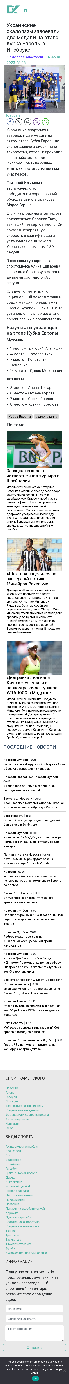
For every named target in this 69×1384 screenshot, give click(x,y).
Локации (12, 1101)
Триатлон (12, 1235)
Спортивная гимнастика (22, 1226)
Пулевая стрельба (18, 1217)
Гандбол (11, 1168)
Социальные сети (16, 984)
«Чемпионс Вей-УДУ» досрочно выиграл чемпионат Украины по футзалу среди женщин (33, 841)
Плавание (12, 1204)
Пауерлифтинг (16, 1199)
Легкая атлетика (15, 854)
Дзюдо (11, 1177)
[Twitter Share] (18, 121)
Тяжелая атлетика (18, 1244)
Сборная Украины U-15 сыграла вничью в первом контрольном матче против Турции (33, 919)
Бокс (6, 816)
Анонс (10, 1092)
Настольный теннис (20, 1195)
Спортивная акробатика (23, 1222)
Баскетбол (11, 798)
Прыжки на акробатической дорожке (25, 1211)
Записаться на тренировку (24, 1106)
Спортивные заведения (22, 1110)
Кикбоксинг (14, 1182)
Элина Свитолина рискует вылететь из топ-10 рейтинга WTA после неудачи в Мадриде (31, 1010)
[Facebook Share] (10, 121)
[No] (64, 1370)
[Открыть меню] (58, 9)
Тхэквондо (13, 1239)
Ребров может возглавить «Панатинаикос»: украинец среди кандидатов (28, 941)
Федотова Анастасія (25, 57)
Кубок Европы (19, 416)
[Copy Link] (27, 121)
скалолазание (46, 416)
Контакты (12, 1123)
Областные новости (31, 777)
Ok (35, 1378)
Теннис (22, 1001)
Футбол (22, 760)
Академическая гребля (22, 1146)
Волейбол (13, 1164)
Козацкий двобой (18, 1186)
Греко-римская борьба (21, 1173)
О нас (9, 1128)
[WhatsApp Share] (45, 121)
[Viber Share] (36, 121)
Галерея (11, 1097)
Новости (9, 760)
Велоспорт (13, 1160)
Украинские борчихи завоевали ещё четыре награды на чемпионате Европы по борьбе (32, 880)
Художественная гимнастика (26, 1253)
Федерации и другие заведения (28, 1114)
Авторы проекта (17, 1119)
